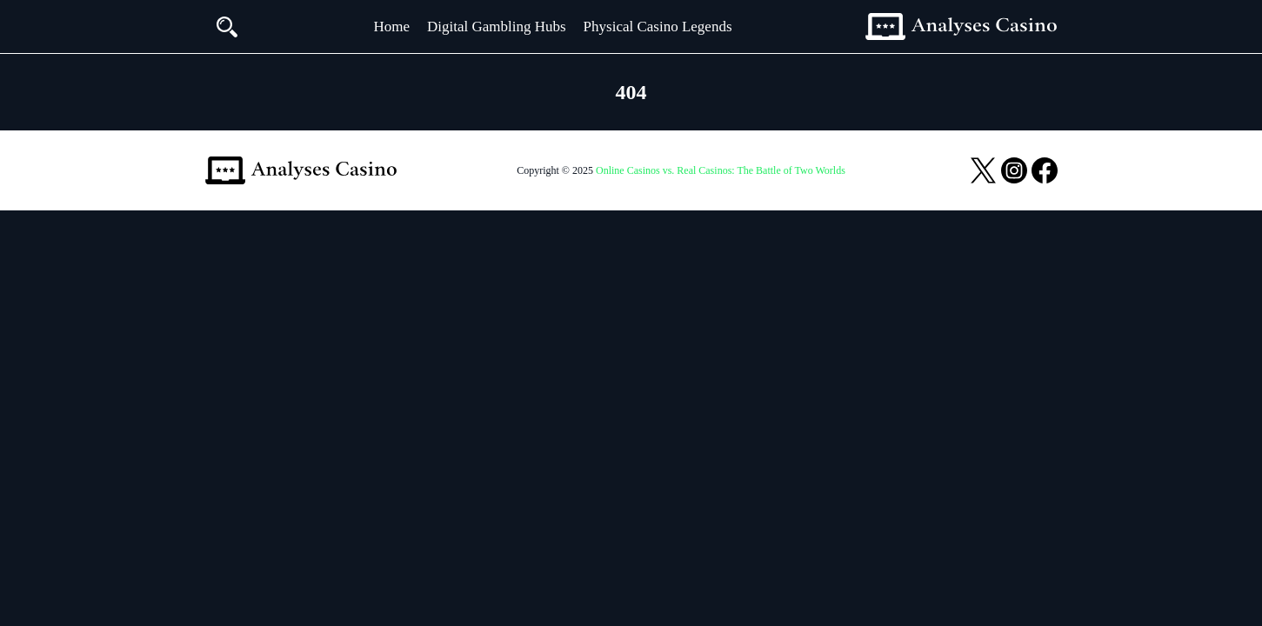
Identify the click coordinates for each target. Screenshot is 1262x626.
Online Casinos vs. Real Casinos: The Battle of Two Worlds (720, 170)
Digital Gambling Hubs (496, 26)
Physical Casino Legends (658, 26)
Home (391, 26)
